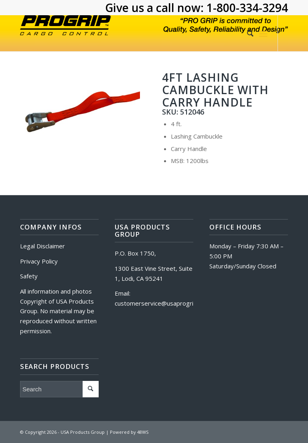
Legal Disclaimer (42, 246)
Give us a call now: (156, 7)
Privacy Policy (39, 261)
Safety (29, 276)
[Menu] (263, 33)
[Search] (246, 33)
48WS (142, 432)
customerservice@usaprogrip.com (162, 303)
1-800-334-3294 (247, 7)
